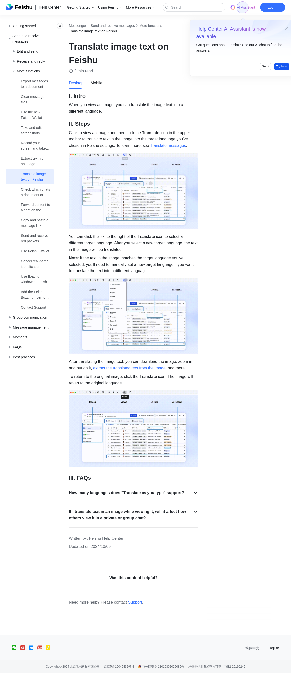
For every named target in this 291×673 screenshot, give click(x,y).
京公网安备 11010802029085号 (161, 666)
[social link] (16, 647)
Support (146, 602)
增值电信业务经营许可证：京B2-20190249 (216, 666)
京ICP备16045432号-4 (119, 666)
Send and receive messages (124, 26)
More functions (161, 26)
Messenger (88, 26)
